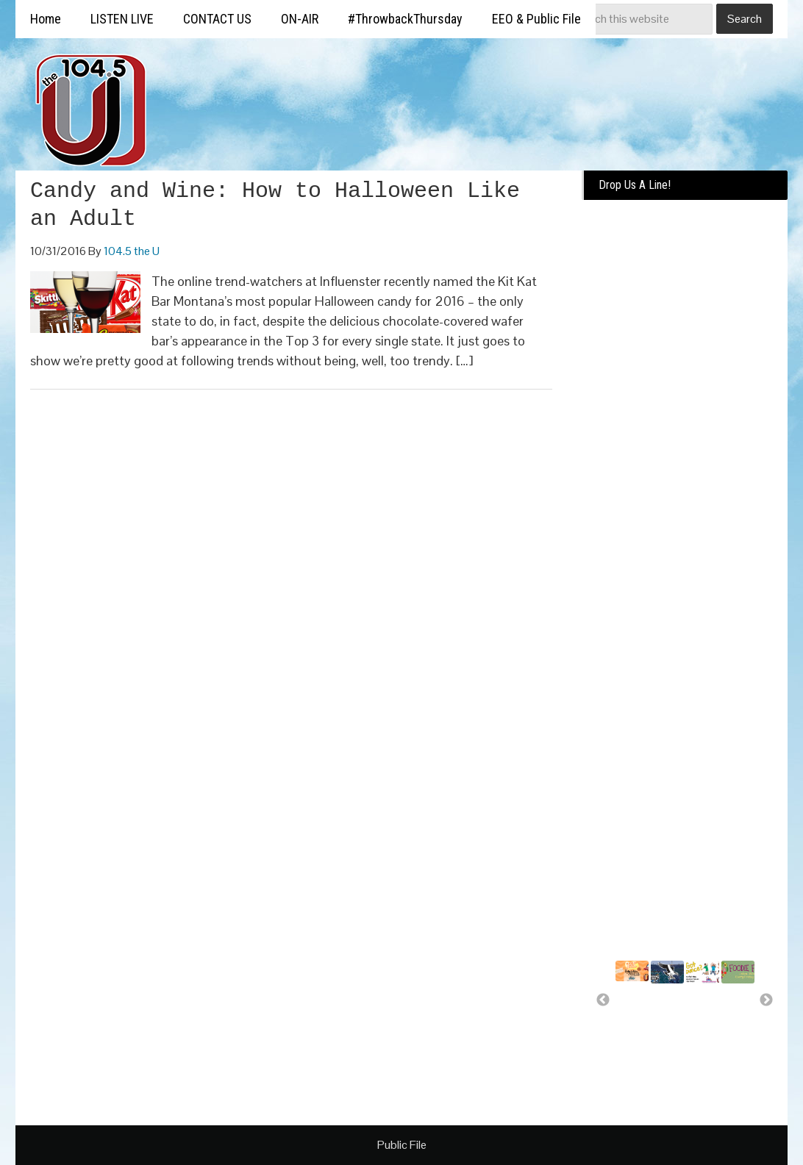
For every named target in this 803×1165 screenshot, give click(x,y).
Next (766, 1000)
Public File (402, 1145)
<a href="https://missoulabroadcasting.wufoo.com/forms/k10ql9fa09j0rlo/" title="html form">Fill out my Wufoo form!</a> (684, 435)
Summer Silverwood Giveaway (640, 1005)
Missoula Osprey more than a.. (670, 1013)
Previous (603, 1000)
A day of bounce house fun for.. (703, 1027)
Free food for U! (733, 1007)
